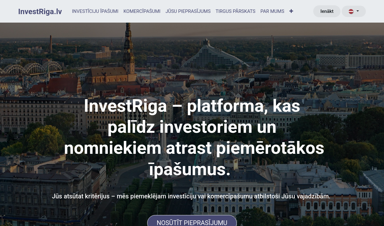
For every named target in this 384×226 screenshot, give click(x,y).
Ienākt (327, 11)
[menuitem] (95, 11)
